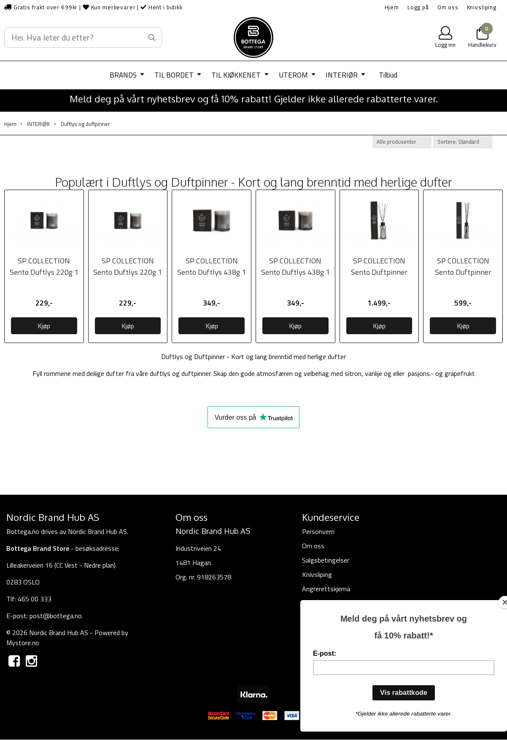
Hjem (392, 7)
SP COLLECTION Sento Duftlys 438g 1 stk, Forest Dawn (211, 272)
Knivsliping (481, 7)
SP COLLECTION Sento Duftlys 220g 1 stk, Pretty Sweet (127, 272)
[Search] (83, 37)
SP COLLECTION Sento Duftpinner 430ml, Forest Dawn (463, 272)
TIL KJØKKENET (236, 75)
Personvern (318, 531)
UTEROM (294, 75)
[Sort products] (462, 141)
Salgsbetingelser (325, 560)
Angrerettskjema (326, 589)
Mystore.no (22, 643)
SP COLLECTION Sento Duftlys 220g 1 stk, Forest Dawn (44, 272)
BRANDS (124, 75)
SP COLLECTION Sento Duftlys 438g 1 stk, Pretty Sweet (295, 272)
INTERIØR (342, 75)
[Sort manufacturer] (401, 141)
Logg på (418, 7)
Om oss (447, 7)
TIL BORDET (174, 75)
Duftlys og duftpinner (82, 124)
